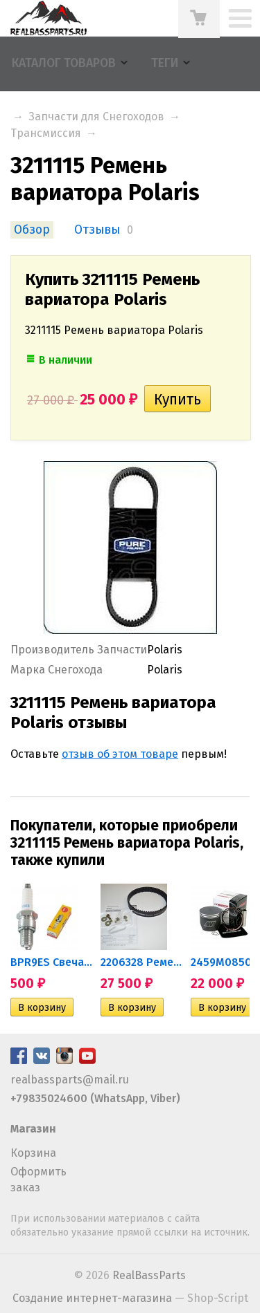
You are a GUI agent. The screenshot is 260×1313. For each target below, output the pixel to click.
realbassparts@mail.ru (69, 1079)
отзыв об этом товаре (120, 754)
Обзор (32, 230)
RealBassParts (149, 1275)
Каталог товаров (64, 63)
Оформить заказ (38, 1179)
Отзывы (97, 230)
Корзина (33, 1153)
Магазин (33, 1128)
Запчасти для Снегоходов (96, 116)
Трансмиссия (45, 133)
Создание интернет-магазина (92, 1298)
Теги (164, 63)
